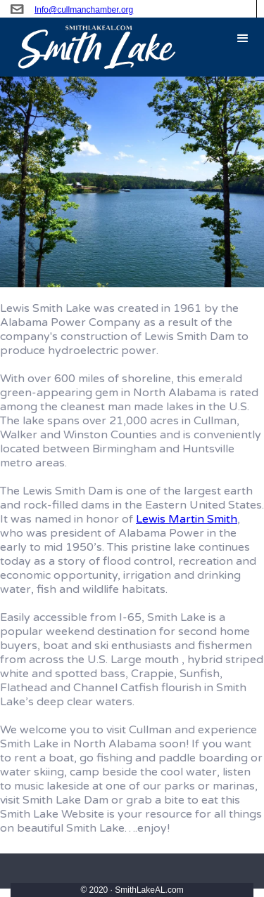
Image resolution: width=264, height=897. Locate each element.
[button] (243, 39)
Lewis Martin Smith (186, 519)
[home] (88, 47)
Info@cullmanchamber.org (83, 10)
